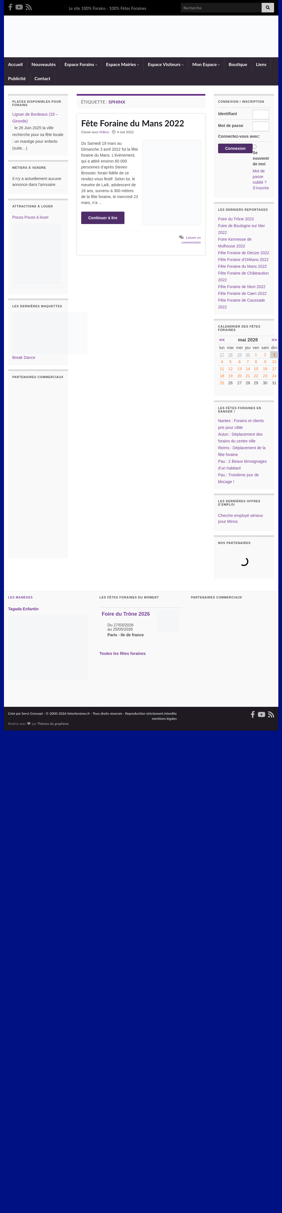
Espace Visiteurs (165, 64)
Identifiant (227, 113)
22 (256, 376)
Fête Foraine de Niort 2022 (241, 286)
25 (222, 383)
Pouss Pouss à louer (30, 217)
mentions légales (164, 718)
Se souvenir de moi (261, 158)
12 (230, 369)
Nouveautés (43, 64)
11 (222, 369)
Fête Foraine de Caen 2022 (242, 293)
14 (248, 369)
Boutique (237, 64)
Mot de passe (230, 125)
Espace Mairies (122, 64)
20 (239, 376)
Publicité (16, 78)
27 (222, 354)
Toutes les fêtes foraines (123, 653)
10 (274, 361)
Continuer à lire (102, 218)
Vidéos (104, 132)
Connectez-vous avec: (239, 136)
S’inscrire (261, 188)
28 (230, 354)
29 (239, 354)
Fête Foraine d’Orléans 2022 (243, 259)
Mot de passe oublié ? (259, 177)
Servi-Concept (32, 713)
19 (230, 376)
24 (274, 376)
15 (256, 369)
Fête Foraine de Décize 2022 (243, 253)
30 (248, 354)
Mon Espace (205, 64)
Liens (260, 64)
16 (265, 369)
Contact (42, 78)
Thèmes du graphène (52, 723)
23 (265, 376)
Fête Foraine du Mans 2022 (132, 123)
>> (274, 340)
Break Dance (23, 357)
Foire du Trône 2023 (236, 219)
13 (239, 369)
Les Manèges (20, 597)
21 (248, 376)
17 (274, 369)
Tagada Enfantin (23, 609)
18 (222, 376)
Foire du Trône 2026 (126, 614)
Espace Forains (80, 64)
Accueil (15, 64)
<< (222, 340)
